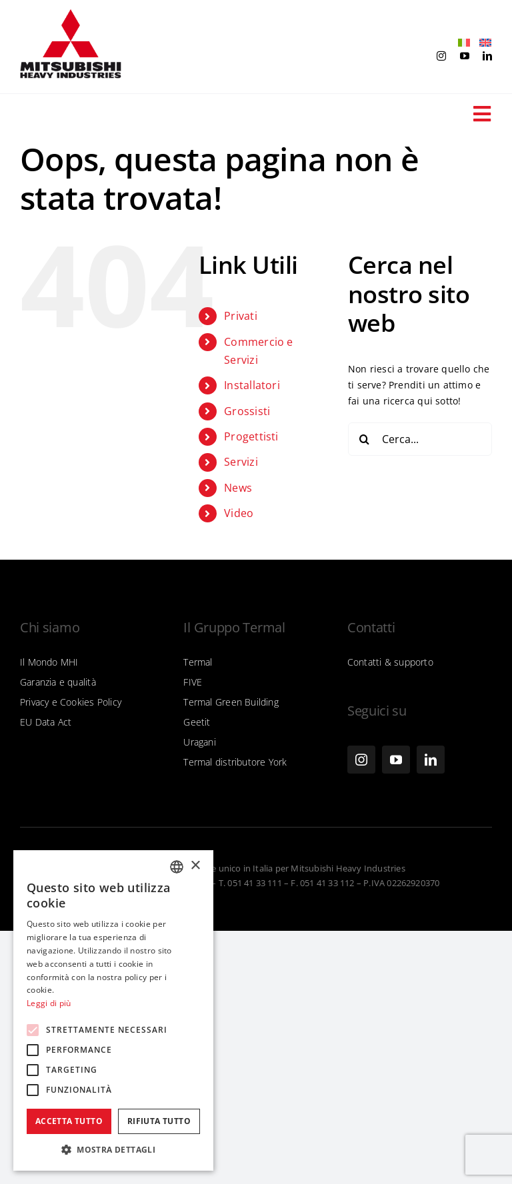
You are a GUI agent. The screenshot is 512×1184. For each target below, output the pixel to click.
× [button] (195, 866)
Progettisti (251, 436)
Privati (240, 315)
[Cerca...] (420, 439)
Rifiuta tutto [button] (159, 1121)
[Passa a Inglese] (482, 43)
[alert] (113, 1010)
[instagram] (441, 56)
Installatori (252, 385)
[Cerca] (364, 439)
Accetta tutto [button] (69, 1121)
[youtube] (464, 56)
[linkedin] (487, 56)
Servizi (240, 461)
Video (238, 513)
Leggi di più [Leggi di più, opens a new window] (49, 1003)
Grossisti (247, 411)
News (238, 487)
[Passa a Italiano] (460, 43)
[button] (113, 1150)
